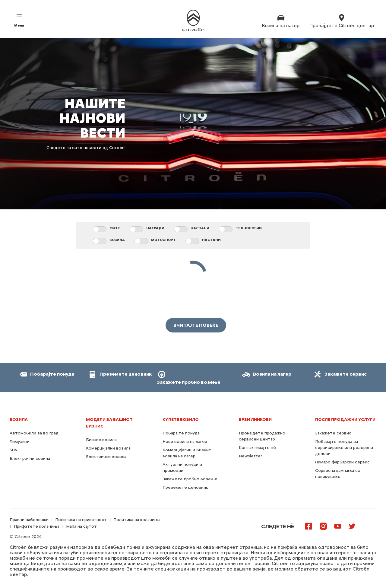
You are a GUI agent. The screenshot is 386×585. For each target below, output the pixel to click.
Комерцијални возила (108, 448)
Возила (19, 419)
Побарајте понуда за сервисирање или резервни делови (344, 447)
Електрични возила (30, 458)
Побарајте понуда (181, 433)
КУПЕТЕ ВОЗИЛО (181, 419)
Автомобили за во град (34, 433)
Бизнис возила (101, 439)
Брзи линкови (255, 419)
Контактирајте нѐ (257, 447)
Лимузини (20, 441)
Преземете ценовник (185, 487)
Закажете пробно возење (190, 479)
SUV (13, 450)
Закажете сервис (333, 433)
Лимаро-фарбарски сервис (342, 462)
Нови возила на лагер (185, 441)
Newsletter (250, 456)
